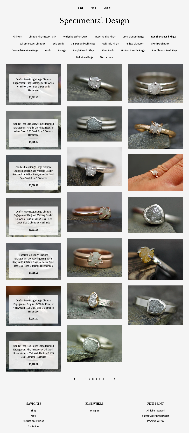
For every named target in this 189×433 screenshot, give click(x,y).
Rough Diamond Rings (163, 36)
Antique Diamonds (135, 43)
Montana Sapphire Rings (133, 50)
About (94, 7)
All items (17, 36)
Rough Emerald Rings (83, 50)
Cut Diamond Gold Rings (83, 43)
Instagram (94, 410)
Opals (48, 50)
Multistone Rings (84, 57)
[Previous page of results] (74, 379)
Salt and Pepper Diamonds (32, 43)
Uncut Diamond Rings (133, 36)
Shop (81, 7)
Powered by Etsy (155, 421)
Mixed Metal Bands (160, 43)
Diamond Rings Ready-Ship (42, 36)
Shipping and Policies (33, 421)
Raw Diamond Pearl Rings (164, 50)
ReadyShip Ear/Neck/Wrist (75, 36)
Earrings (62, 50)
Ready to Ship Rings (105, 36)
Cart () (107, 7)
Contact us (33, 426)
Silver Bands (108, 50)
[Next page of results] (115, 379)
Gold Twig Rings (110, 43)
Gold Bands (58, 43)
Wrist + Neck (106, 57)
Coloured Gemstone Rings (25, 50)
